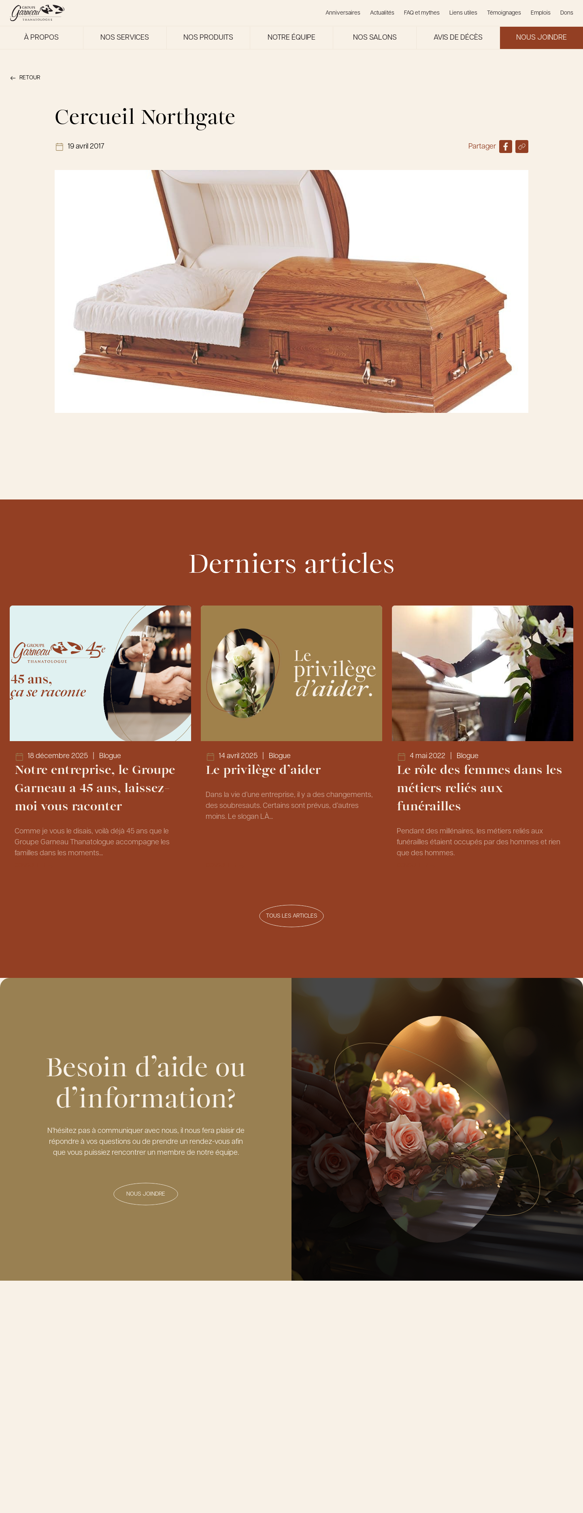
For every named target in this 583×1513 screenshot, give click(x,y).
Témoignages (504, 13)
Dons (566, 13)
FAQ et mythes (422, 13)
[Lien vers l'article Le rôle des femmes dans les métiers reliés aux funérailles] (482, 743)
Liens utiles (463, 13)
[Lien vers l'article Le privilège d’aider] (291, 743)
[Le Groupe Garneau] (37, 13)
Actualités (382, 13)
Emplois (541, 13)
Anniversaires (343, 13)
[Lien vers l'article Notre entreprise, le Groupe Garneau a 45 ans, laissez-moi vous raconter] (100, 743)
